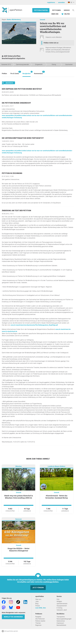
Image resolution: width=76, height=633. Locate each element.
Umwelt (42, 19)
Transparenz (61, 617)
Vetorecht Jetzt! (62, 610)
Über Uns (54, 14)
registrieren (51, 2)
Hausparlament (62, 606)
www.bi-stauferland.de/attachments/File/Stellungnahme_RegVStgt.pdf (34, 325)
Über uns (38, 599)
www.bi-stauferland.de (63, 329)
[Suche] (73, 10)
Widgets (59, 601)
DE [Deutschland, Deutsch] (70, 2)
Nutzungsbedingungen (64, 619)
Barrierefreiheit (61, 625)
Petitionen (56, 10)
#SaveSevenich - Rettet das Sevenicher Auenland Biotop (56, 497)
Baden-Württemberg (14, 19)
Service (67, 10)
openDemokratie (62, 603)
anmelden (61, 2)
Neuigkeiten (26, 72)
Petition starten (41, 10)
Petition (4, 73)
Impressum (60, 623)
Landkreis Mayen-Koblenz (56, 466)
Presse (37, 606)
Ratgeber (38, 617)
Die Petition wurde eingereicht (16, 103)
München (18, 466)
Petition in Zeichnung (12, 173)
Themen (38, 623)
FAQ (58, 599)
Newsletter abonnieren (13, 617)
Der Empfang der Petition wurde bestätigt (22, 89)
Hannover (18, 519)
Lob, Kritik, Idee (40, 608)
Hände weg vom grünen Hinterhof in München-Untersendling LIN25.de (18, 497)
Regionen (38, 625)
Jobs (37, 601)
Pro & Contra (14, 72)
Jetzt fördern (38, 587)
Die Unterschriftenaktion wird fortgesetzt (23, 138)
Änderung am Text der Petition (16, 210)
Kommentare (38, 72)
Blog (36, 603)
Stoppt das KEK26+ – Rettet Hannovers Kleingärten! (18, 549)
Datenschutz (61, 621)
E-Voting (59, 608)
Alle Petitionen (40, 619)
